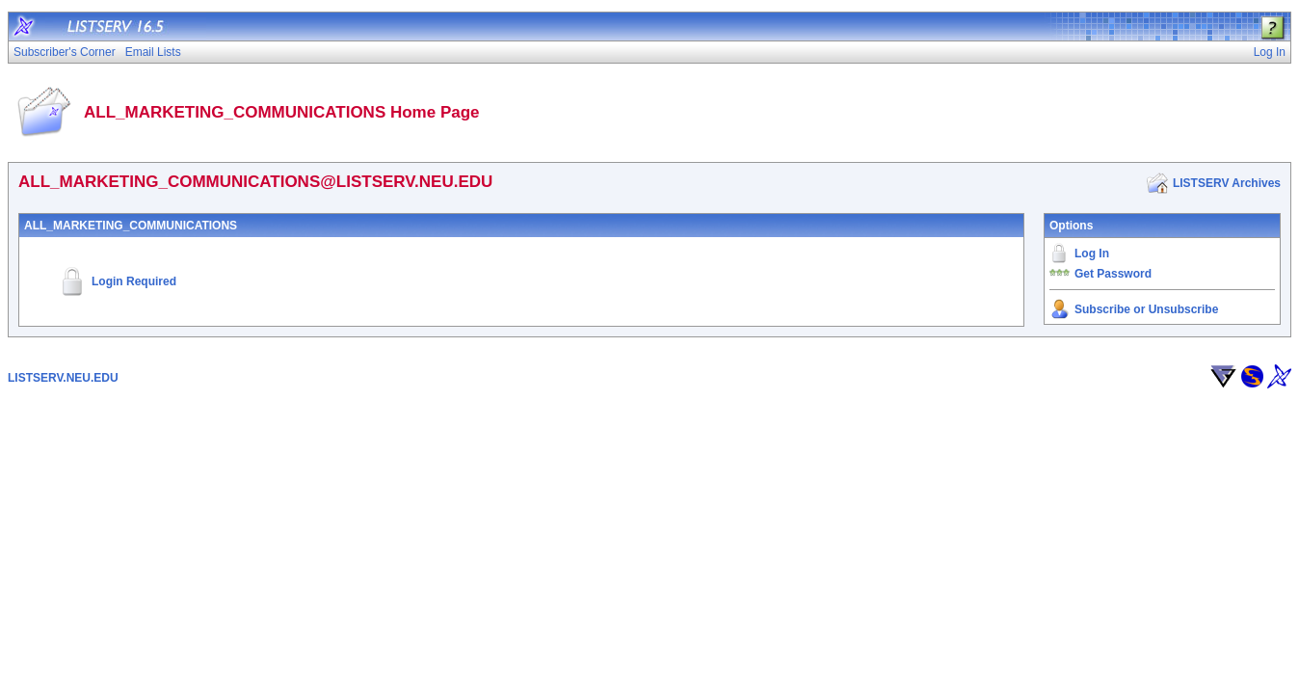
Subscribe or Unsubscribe (1146, 309)
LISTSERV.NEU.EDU (63, 378)
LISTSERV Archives (1227, 183)
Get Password (1113, 273)
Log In (1091, 253)
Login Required (134, 281)
